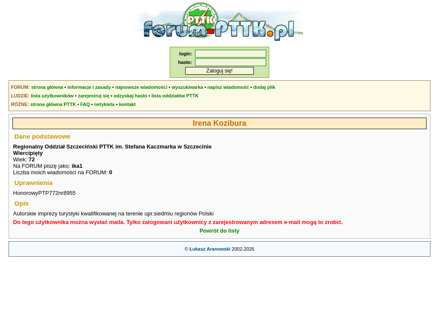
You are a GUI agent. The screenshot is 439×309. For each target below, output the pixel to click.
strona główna (47, 87)
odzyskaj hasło (130, 95)
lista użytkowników (52, 95)
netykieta (104, 104)
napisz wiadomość (228, 87)
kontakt (127, 104)
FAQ (85, 104)
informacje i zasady (89, 87)
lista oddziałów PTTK (174, 95)
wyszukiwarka (187, 87)
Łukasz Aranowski (210, 248)
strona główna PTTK (53, 104)
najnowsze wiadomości (141, 87)
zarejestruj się (93, 95)
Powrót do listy (219, 230)
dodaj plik (264, 87)
